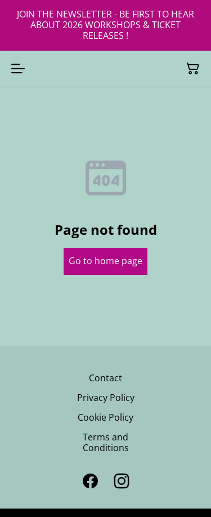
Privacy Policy (105, 397)
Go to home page (105, 261)
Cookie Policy (105, 417)
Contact (105, 378)
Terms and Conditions (106, 442)
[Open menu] (18, 68)
